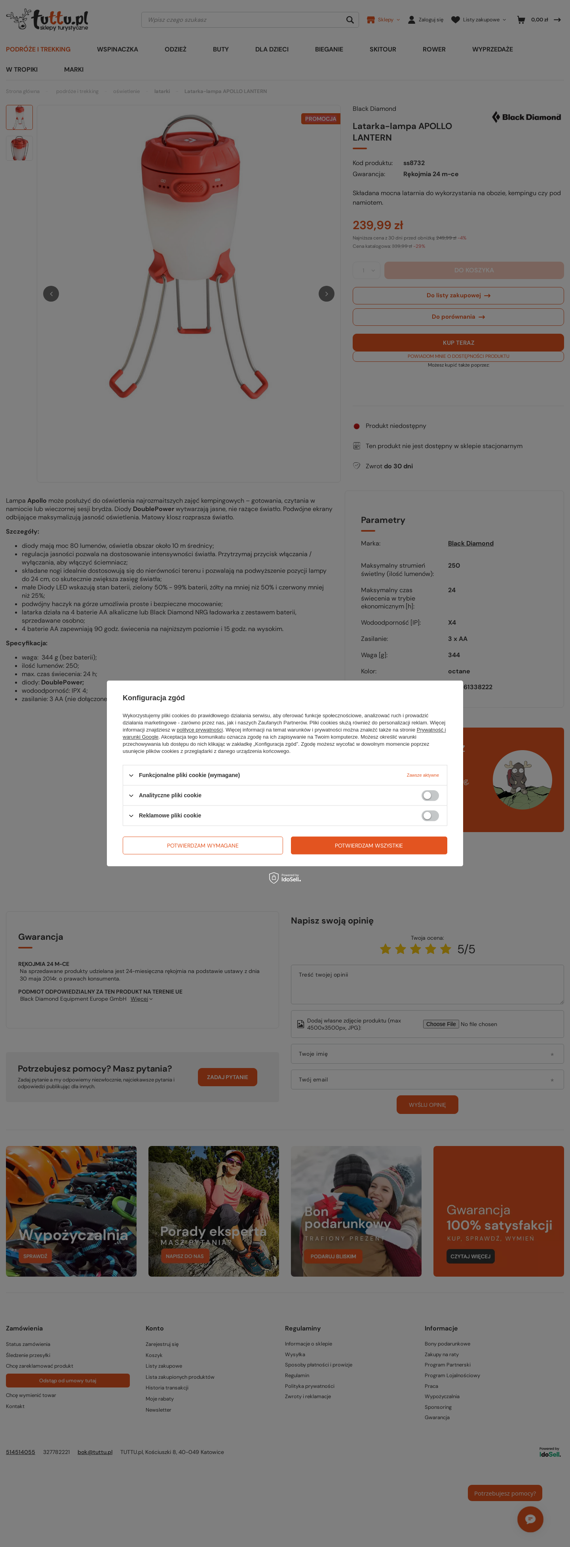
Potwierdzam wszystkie (369, 845)
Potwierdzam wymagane (203, 845)
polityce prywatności (200, 730)
